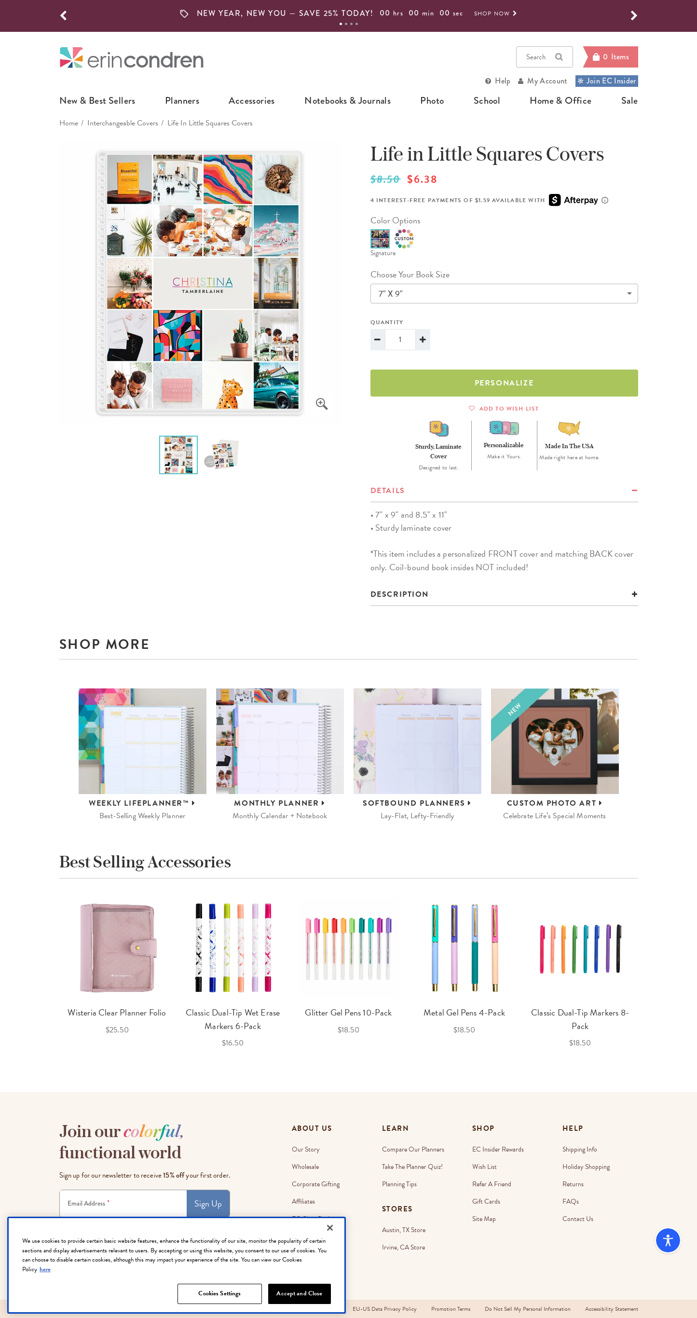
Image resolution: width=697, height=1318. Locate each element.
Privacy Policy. (201, 1226)
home (68, 123)
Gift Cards (486, 1201)
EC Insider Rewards (498, 1149)
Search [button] (544, 57)
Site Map (484, 1219)
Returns (573, 1184)
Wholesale (305, 1167)
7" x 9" (391, 293)
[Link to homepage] (131, 57)
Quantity (387, 322)
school (487, 101)
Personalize (504, 383)
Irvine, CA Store (403, 1247)
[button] (63, 16)
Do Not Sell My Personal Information (528, 1308)
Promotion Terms (450, 1308)
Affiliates (303, 1201)
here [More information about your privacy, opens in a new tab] (45, 1301)
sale (629, 101)
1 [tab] (341, 24)
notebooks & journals (347, 101)
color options (395, 220)
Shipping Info (579, 1149)
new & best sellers (97, 101)
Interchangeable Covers (122, 123)
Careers (302, 1236)
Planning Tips (399, 1184)
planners (182, 101)
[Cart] (610, 57)
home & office (560, 101)
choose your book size (410, 274)
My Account (547, 80)
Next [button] (645, 973)
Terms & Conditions (162, 1226)
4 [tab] (356, 24)
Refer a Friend (491, 1184)
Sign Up (208, 1203)
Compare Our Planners (413, 1149)
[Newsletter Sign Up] (123, 1203)
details (387, 490)
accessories (251, 101)
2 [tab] (346, 24)
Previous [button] (52, 973)
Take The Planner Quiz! (412, 1167)
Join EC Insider (606, 80)
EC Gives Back (311, 1219)
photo (432, 101)
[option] (348, 13)
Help (502, 80)
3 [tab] (351, 24)
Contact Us (577, 1219)
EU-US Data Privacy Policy (385, 1308)
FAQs (570, 1201)
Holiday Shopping (586, 1167)
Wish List (484, 1167)
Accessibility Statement (611, 1308)
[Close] (330, 1259)
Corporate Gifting (316, 1184)
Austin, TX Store (403, 1230)
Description (399, 594)
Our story (306, 1149)
